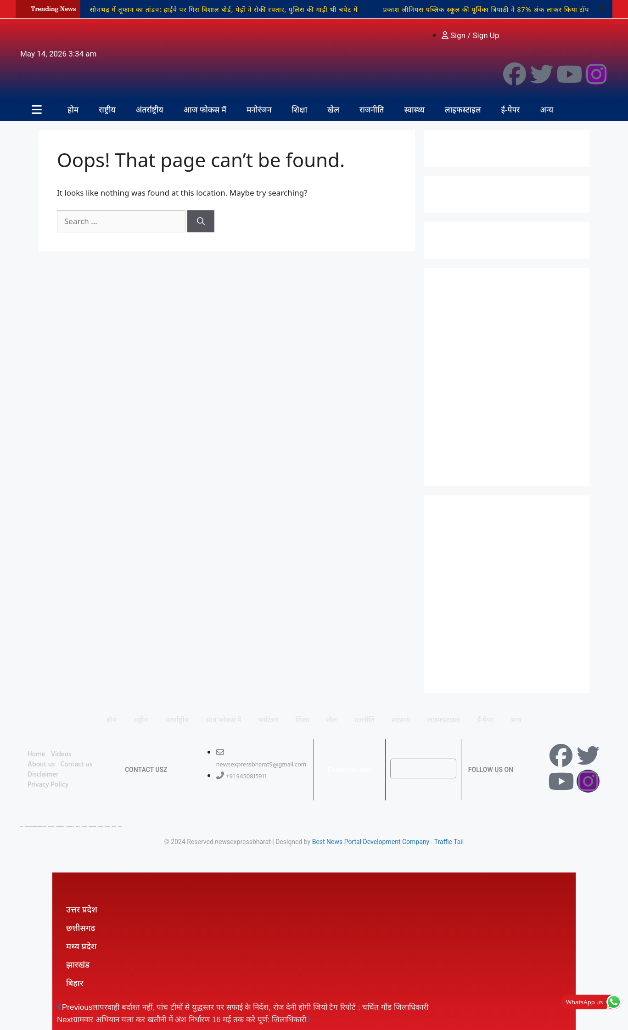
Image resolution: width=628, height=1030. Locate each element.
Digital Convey (51, 826)
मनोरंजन (259, 109)
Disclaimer (43, 775)
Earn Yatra (114, 826)
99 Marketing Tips (70, 826)
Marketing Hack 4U (60, 826)
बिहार (75, 982)
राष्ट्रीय (107, 109)
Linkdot (119, 826)
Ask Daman (107, 826)
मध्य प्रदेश (81, 945)
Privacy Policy (48, 785)
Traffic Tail (449, 841)
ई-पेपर (510, 109)
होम (72, 109)
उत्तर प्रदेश (81, 909)
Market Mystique (92, 826)
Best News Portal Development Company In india (35, 826)
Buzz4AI (78, 826)
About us (41, 765)
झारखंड (78, 964)
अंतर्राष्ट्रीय (149, 109)
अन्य (546, 109)
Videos (61, 754)
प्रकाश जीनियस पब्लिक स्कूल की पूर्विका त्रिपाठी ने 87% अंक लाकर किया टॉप (486, 9)
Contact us (76, 765)
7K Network (84, 826)
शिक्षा (299, 109)
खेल (333, 109)
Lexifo (21, 826)
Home (36, 754)
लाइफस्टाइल (463, 109)
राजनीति (371, 109)
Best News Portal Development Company (371, 841)
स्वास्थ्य (414, 109)
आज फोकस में (205, 109)
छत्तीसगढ (80, 927)
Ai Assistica (100, 826)
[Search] (200, 221)
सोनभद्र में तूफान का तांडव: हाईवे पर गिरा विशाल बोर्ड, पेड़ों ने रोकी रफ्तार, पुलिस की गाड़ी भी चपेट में (224, 9)
